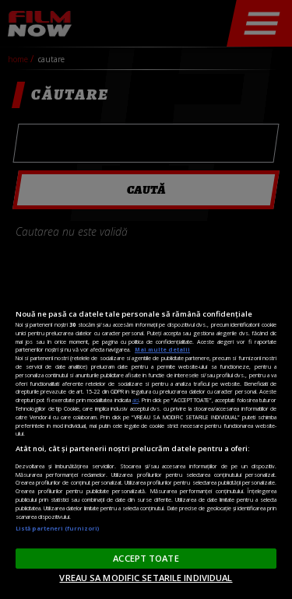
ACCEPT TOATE (145, 558)
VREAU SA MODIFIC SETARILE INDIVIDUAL (145, 577)
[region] (146, 432)
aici (135, 400)
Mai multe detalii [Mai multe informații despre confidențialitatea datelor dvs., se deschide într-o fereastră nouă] (162, 349)
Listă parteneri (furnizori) (57, 528)
